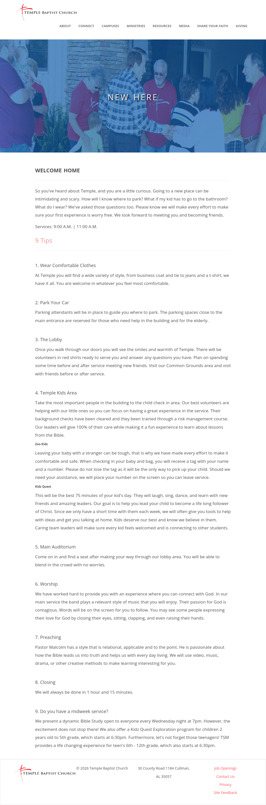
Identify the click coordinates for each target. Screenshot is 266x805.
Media (184, 26)
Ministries (136, 26)
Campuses (110, 26)
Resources (162, 26)
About (65, 26)
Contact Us (225, 776)
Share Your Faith (212, 26)
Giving (241, 26)
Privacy (225, 784)
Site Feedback (225, 792)
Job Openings (225, 768)
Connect (86, 26)
